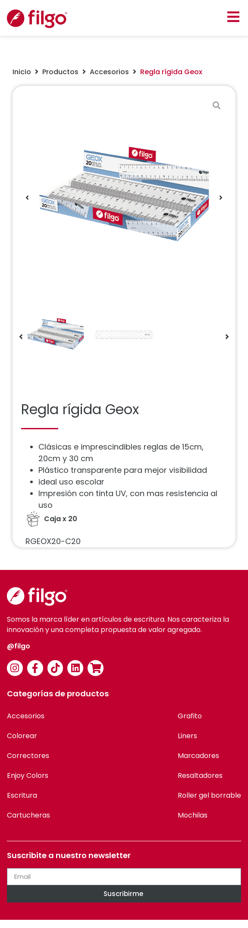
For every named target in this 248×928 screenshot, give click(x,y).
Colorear (22, 736)
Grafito (190, 716)
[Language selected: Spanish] (226, 920)
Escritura (22, 795)
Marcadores (198, 756)
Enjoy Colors (27, 775)
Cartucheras (28, 815)
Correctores (28, 756)
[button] (233, 17)
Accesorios (109, 72)
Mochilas (192, 815)
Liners (187, 736)
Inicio (22, 72)
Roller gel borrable (209, 795)
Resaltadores (200, 775)
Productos (60, 72)
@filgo (18, 646)
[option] (226, 921)
